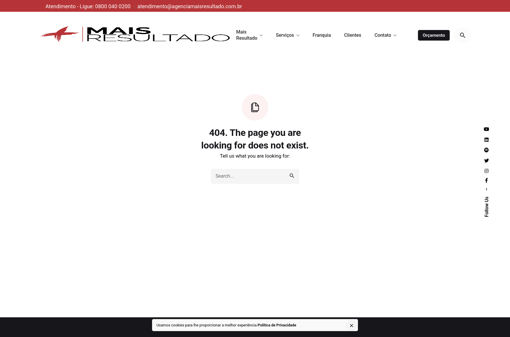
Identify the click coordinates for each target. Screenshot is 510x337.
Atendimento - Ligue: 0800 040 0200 (88, 6)
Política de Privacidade (277, 325)
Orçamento (434, 35)
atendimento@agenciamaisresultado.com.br (189, 6)
